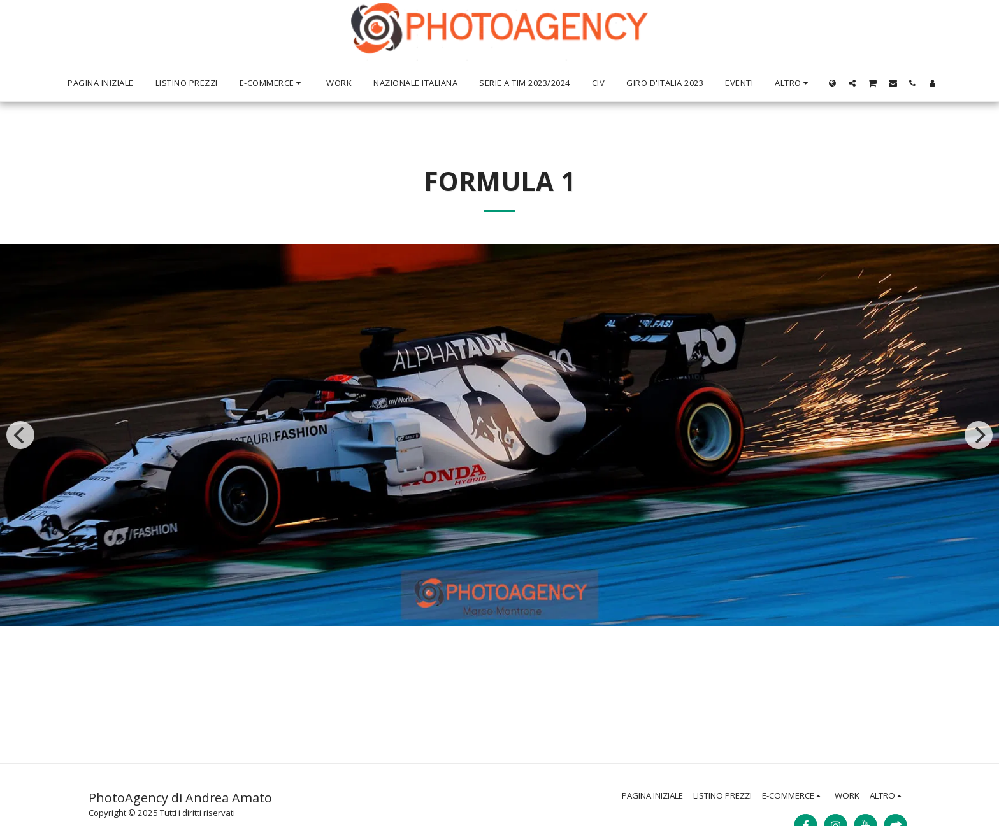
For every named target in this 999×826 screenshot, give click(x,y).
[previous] (20, 435)
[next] (979, 435)
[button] (852, 82)
